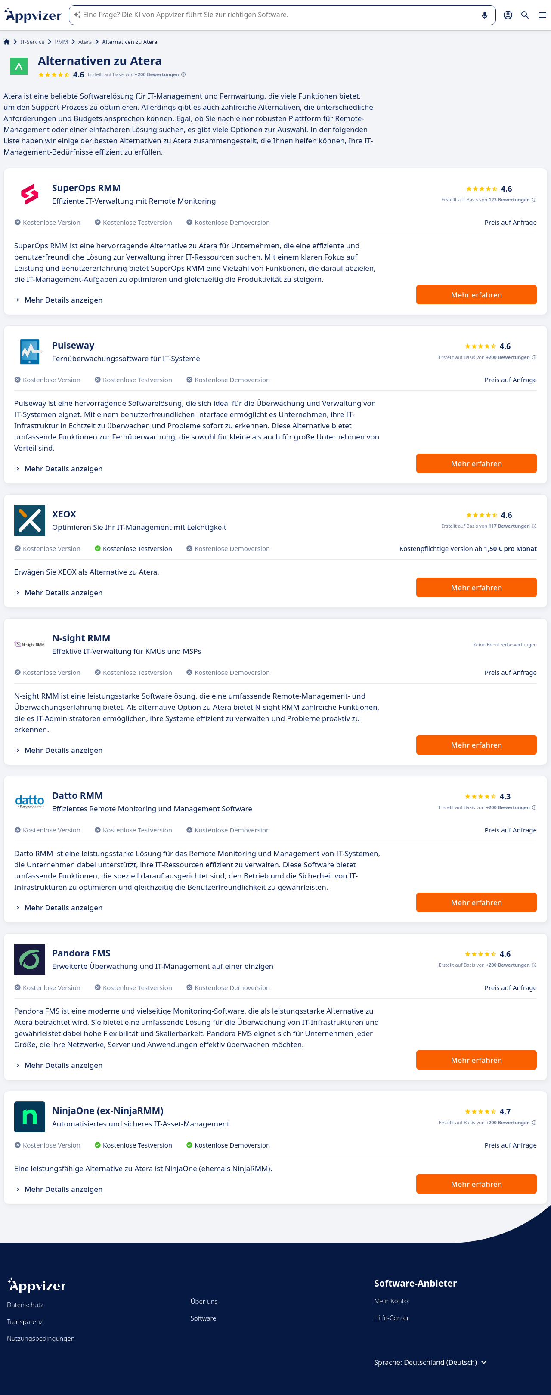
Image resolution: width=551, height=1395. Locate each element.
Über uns (204, 1301)
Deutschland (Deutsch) (446, 1362)
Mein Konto (391, 1300)
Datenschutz (25, 1304)
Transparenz (25, 1321)
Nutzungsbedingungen (40, 1338)
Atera (85, 42)
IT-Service (32, 42)
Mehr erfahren (476, 295)
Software (204, 1318)
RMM (61, 42)
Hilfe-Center (391, 1317)
